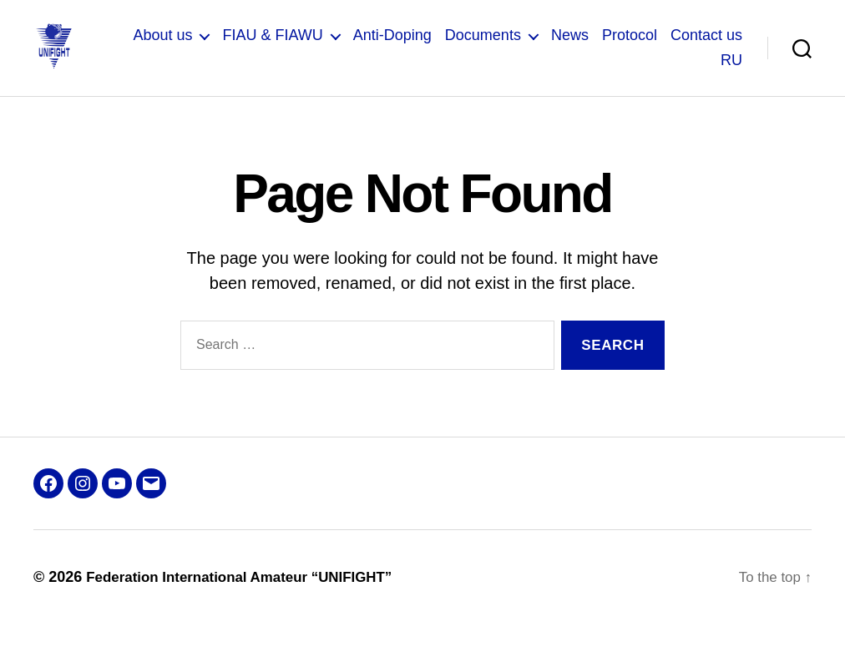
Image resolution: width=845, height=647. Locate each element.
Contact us (706, 46)
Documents (483, 46)
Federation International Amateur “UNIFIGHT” (249, 599)
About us (162, 46)
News (570, 46)
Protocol (629, 46)
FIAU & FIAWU (272, 46)
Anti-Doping (392, 46)
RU (731, 71)
